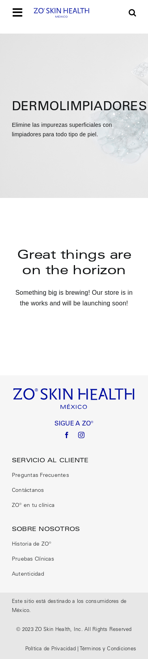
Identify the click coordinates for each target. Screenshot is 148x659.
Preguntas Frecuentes (40, 475)
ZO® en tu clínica (33, 505)
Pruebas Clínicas (33, 559)
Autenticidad (28, 574)
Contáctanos (28, 490)
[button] (132, 12)
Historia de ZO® (32, 544)
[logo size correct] (61, 10)
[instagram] (81, 435)
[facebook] (67, 435)
